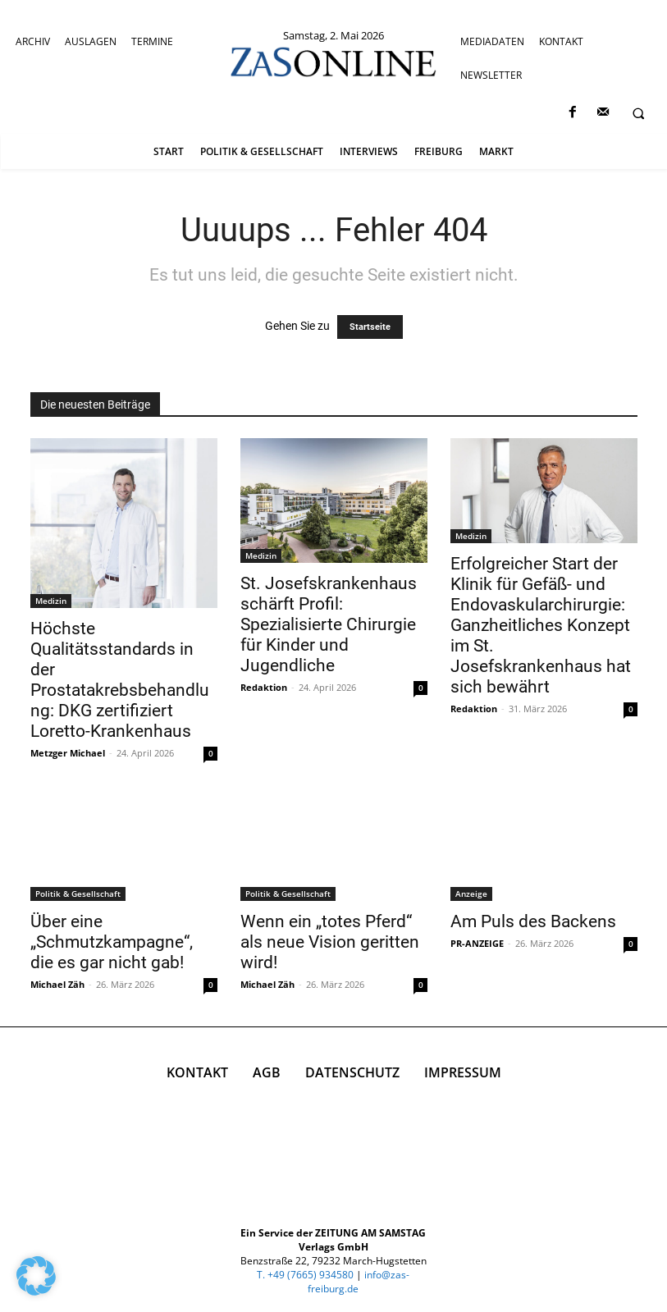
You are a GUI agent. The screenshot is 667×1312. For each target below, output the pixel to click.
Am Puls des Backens (533, 921)
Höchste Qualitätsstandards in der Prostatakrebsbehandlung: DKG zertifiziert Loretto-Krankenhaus (119, 680)
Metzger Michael (67, 753)
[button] (638, 113)
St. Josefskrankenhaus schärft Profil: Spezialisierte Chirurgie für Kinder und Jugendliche (328, 624)
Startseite (370, 327)
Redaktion (263, 687)
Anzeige (471, 893)
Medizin (50, 600)
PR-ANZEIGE (477, 943)
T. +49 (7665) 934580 (305, 1275)
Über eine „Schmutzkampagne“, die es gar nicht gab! (111, 942)
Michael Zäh (57, 984)
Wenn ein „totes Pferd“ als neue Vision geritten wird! (329, 942)
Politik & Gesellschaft (78, 893)
